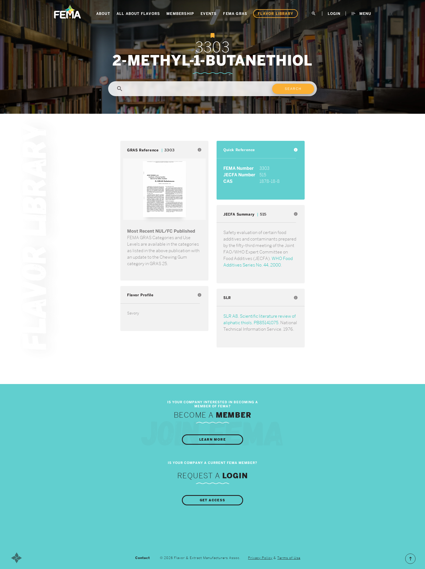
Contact (142, 558)
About (103, 13)
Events (209, 13)
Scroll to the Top (410, 559)
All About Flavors (138, 13)
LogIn (334, 13)
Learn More (212, 439)
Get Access (213, 500)
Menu (361, 13)
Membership (180, 13)
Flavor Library (275, 13)
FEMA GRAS (235, 13)
